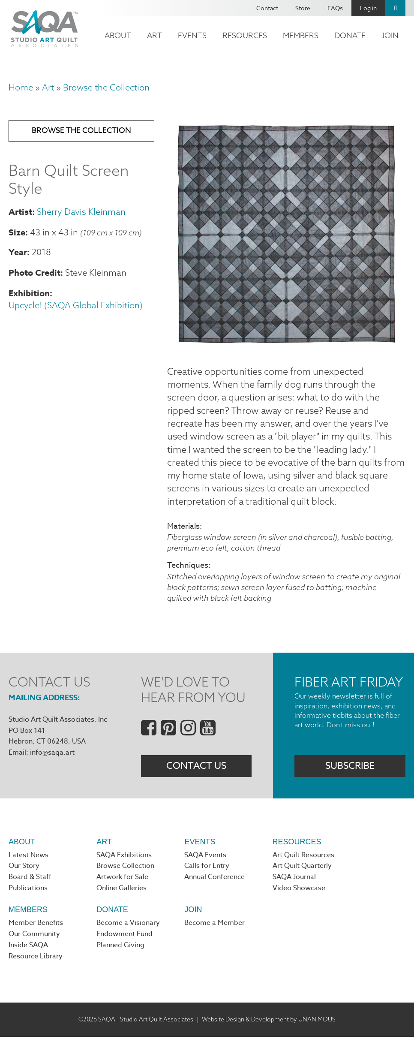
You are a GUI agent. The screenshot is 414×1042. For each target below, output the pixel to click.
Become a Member (214, 927)
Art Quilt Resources (303, 859)
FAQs (335, 8)
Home (21, 87)
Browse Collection (125, 870)
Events (192, 35)
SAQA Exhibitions (124, 859)
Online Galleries (121, 893)
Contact (267, 8)
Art (154, 35)
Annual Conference (214, 881)
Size (17, 233)
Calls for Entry (206, 870)
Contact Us (196, 769)
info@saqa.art (52, 755)
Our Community (34, 939)
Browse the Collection (106, 87)
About (118, 35)
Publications (28, 893)
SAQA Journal (294, 881)
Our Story (24, 870)
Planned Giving (120, 950)
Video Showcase (299, 893)
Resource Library (36, 961)
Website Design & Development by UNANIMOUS (269, 1024)
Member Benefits (36, 927)
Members (300, 35)
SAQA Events (205, 859)
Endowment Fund (124, 939)
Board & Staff (30, 881)
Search (395, 8)
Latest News (28, 859)
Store (302, 8)
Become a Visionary (128, 927)
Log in (368, 8)
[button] (286, 344)
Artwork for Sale (122, 881)
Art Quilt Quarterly (302, 870)
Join (390, 35)
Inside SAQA (28, 950)
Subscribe (350, 769)
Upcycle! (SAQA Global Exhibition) (76, 306)
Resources (244, 35)
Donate (350, 35)
